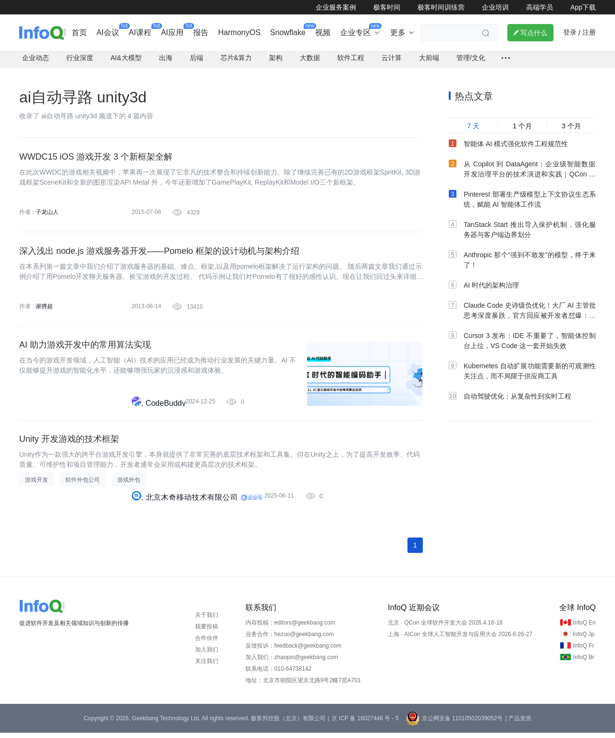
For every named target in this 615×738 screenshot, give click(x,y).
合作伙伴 (206, 643)
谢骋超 (44, 309)
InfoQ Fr (583, 651)
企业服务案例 (336, 7)
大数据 (310, 60)
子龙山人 (47, 215)
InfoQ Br (583, 662)
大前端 (429, 60)
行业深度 (79, 60)
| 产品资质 (518, 723)
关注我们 (206, 666)
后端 (196, 60)
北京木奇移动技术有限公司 (192, 502)
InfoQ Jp (583, 639)
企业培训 (495, 7)
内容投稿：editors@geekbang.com (290, 628)
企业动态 (35, 60)
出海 (165, 60)
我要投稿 (206, 631)
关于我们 (206, 620)
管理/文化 (470, 60)
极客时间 (386, 7)
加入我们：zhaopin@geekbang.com (292, 662)
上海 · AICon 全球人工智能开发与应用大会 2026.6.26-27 (460, 639)
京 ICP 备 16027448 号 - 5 (365, 723)
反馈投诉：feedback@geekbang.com (294, 651)
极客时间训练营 (441, 7)
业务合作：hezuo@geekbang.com (290, 639)
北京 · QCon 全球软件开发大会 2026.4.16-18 (445, 628)
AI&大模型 (126, 60)
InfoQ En (584, 628)
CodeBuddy (166, 407)
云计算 (391, 60)
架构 (276, 60)
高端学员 (539, 7)
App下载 (583, 7)
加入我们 (206, 654)
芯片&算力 (236, 60)
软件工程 (350, 60)
